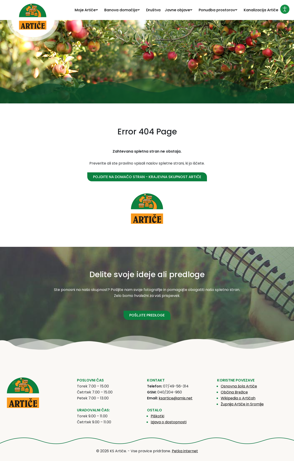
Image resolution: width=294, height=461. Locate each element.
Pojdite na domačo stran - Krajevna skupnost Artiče (147, 176)
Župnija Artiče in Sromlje (242, 404)
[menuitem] (87, 10)
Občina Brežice (234, 392)
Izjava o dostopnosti (169, 422)
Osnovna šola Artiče (239, 386)
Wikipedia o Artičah (238, 398)
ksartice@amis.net (175, 398)
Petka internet (185, 451)
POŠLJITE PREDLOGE (147, 315)
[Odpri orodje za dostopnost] (284, 9)
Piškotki (157, 416)
